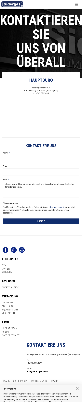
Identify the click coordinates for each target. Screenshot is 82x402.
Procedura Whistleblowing (44, 381)
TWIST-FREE (7, 302)
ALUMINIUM (7, 272)
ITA (10, 387)
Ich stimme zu (10, 203)
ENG (4, 387)
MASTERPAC (8, 306)
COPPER (6, 268)
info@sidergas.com (37, 371)
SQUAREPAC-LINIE (10, 309)
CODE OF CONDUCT (11, 335)
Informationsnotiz (57, 207)
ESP (17, 387)
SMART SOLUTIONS (11, 287)
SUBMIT (41, 221)
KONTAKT (6, 332)
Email (6, 166)
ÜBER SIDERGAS (9, 328)
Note (6, 180)
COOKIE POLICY (20, 381)
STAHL (5, 265)
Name (6, 153)
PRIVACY (6, 381)
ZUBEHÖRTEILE (8, 313)
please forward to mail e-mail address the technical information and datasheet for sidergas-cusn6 (41, 190)
